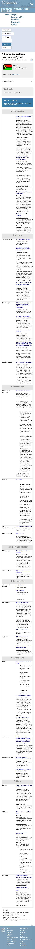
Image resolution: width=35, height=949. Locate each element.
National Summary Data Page (13, 93)
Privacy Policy (24, 937)
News (21, 934)
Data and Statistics (12, 937)
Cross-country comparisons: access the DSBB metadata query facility (17, 104)
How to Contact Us (26, 939)
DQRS (7, 48)
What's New (10, 930)
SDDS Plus (6, 37)
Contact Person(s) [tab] (17, 81)
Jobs (21, 941)
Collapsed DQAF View (11, 100)
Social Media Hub (11, 941)
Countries (23, 932)
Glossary (22, 943)
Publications (10, 939)
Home (8, 928)
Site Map (9, 932)
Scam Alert (23, 945)
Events (22, 936)
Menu (31, 4)
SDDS (7, 40)
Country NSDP (8, 33)
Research (22, 930)
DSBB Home (6, 30)
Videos (9, 935)
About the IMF (24, 928)
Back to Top (32, 925)
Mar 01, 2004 (16, 74)
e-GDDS (6, 44)
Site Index (9, 934)
